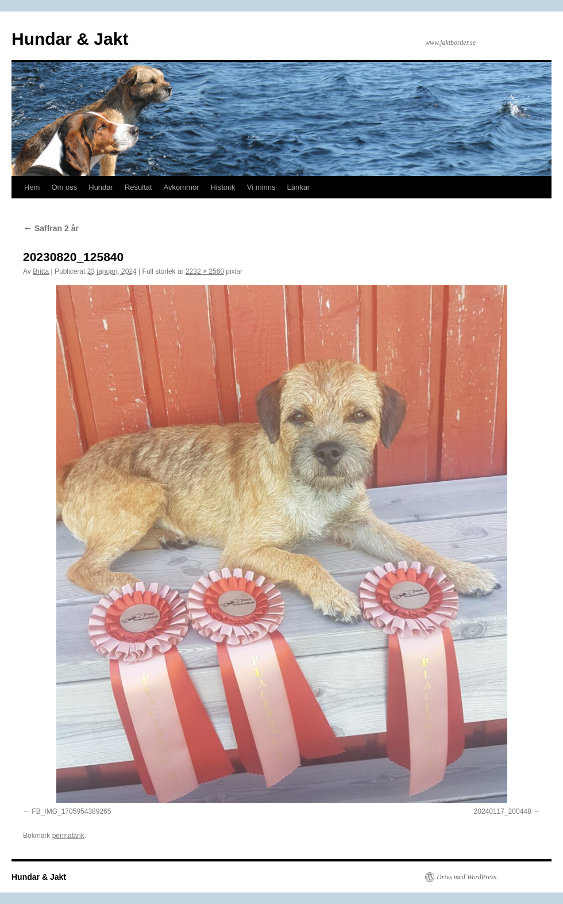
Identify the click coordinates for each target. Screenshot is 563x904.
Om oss (64, 187)
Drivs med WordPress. (467, 877)
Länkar (298, 187)
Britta (41, 271)
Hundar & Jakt (69, 38)
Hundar (100, 187)
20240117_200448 (502, 811)
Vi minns (261, 187)
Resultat (138, 187)
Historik (222, 187)
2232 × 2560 (205, 271)
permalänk (68, 836)
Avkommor (181, 187)
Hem (32, 187)
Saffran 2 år (51, 228)
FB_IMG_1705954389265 (71, 811)
